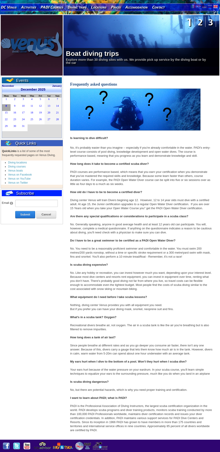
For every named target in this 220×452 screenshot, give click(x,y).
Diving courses (17, 166)
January (57, 86)
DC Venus (8, 7)
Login (3, 2)
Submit (25, 214)
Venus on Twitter (18, 182)
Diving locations (17, 162)
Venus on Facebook (20, 174)
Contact (158, 7)
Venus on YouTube (19, 178)
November (8, 86)
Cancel (46, 214)
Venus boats (15, 170)
